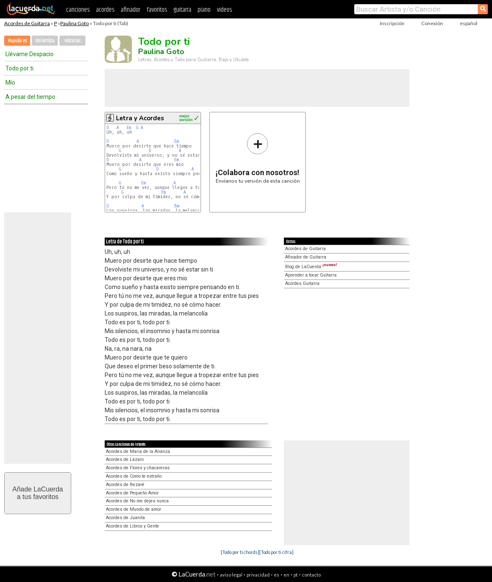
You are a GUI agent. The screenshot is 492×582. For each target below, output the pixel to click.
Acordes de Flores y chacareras (138, 468)
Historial (72, 41)
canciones (78, 10)
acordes (105, 10)
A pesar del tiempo (30, 96)
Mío (10, 82)
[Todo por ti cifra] (276, 552)
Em (128, 127)
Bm (176, 206)
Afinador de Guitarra (305, 257)
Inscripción (392, 23)
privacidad (258, 574)
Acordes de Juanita (125, 517)
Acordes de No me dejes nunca (137, 501)
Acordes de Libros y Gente (132, 526)
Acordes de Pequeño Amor (132, 493)
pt (296, 574)
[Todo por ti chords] (240, 552)
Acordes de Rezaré (125, 484)
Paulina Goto (74, 23)
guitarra (182, 10)
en (286, 574)
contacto (311, 574)
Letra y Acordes (140, 118)
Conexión (432, 23)
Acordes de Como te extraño (134, 476)
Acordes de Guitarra (27, 23)
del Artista (44, 41)
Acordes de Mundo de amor (133, 509)
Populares (17, 41)
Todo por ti (19, 68)
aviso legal (231, 574)
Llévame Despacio (29, 54)
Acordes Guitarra (302, 283)
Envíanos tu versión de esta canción (258, 158)
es (276, 574)
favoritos (157, 10)
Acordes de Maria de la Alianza (138, 451)
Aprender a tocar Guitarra (311, 275)
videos (224, 10)
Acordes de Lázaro (125, 459)
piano (204, 10)
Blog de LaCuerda (311, 266)
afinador (130, 10)
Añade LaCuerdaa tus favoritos (38, 493)
